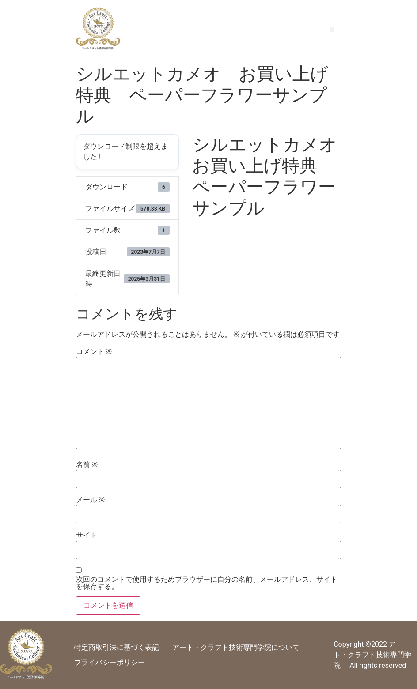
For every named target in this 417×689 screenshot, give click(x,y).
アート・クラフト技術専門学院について (235, 647)
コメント (94, 351)
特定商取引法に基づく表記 (116, 647)
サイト (86, 535)
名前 (87, 464)
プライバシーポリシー (109, 662)
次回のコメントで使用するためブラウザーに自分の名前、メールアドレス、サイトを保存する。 (206, 583)
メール (90, 500)
